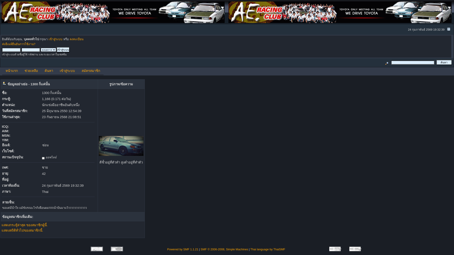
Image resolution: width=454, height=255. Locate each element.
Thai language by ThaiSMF (267, 249)
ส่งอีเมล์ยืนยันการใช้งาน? (18, 44)
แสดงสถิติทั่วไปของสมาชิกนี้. (22, 230)
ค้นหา (49, 71)
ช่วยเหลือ (31, 71)
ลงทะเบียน (76, 39)
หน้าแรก (12, 71)
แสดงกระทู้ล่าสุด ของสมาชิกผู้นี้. (25, 225)
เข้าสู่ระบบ (55, 39)
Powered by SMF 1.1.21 (182, 249)
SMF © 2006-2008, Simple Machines (224, 249)
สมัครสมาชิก (91, 71)
